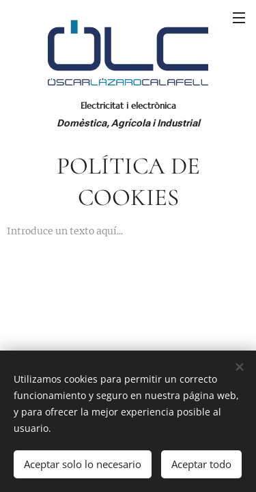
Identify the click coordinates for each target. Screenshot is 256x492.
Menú (239, 17)
